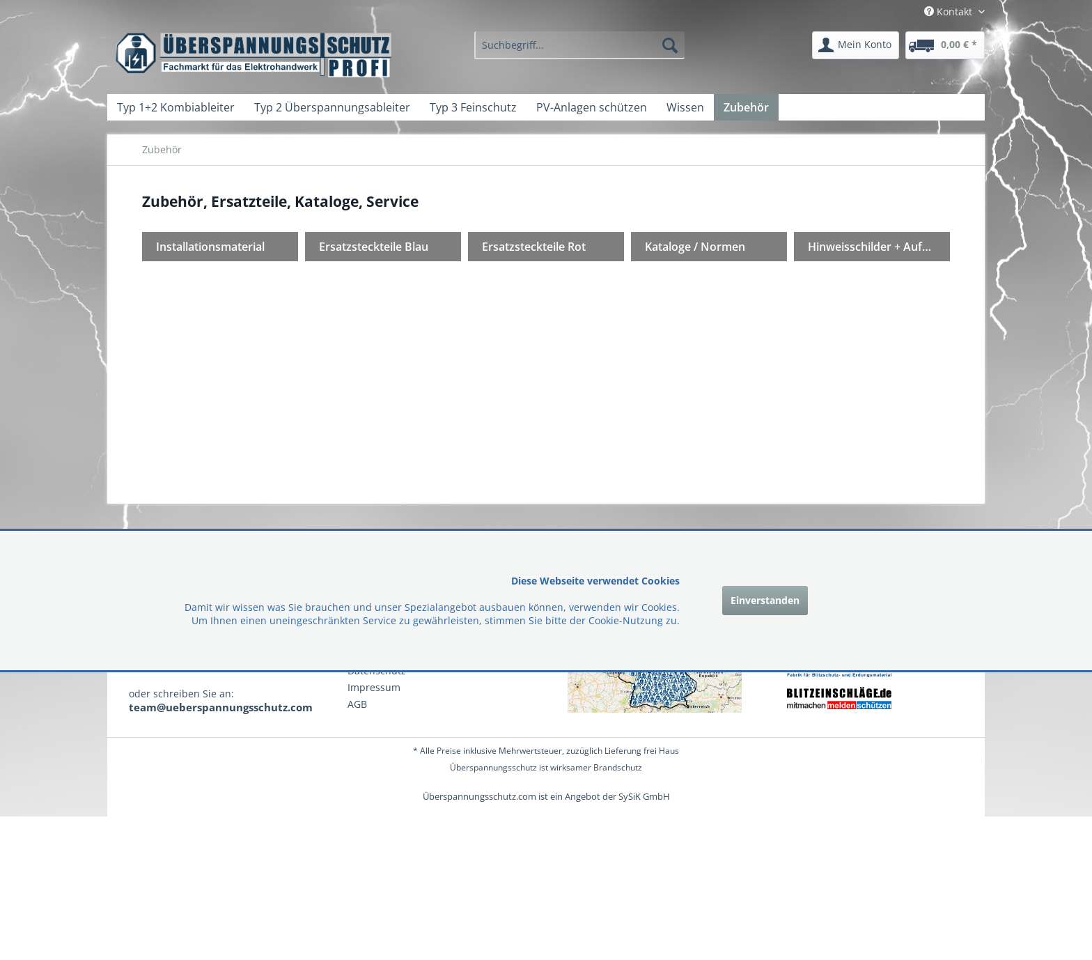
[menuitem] (579, 45)
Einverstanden (765, 600)
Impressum (374, 687)
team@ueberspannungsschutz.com (221, 707)
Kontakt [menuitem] (949, 11)
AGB (357, 704)
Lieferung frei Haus (641, 751)
